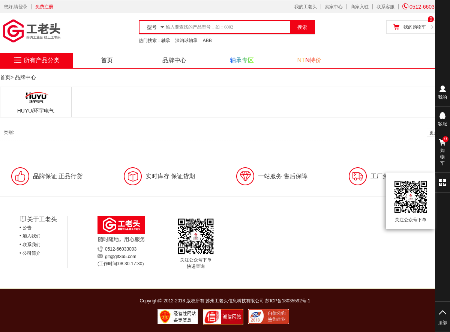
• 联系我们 (30, 244)
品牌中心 (174, 60)
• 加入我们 (30, 236)
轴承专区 (242, 60)
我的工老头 (305, 6)
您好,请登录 (15, 6)
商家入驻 (360, 6)
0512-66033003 (424, 7)
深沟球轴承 (186, 40)
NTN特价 (309, 60)
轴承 (165, 40)
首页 (107, 60)
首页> (7, 77)
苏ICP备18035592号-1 (287, 300)
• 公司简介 (30, 253)
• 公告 (26, 227)
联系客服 (385, 6)
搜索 (302, 27)
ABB (207, 40)
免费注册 (44, 6)
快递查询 (196, 266)
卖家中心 (334, 6)
